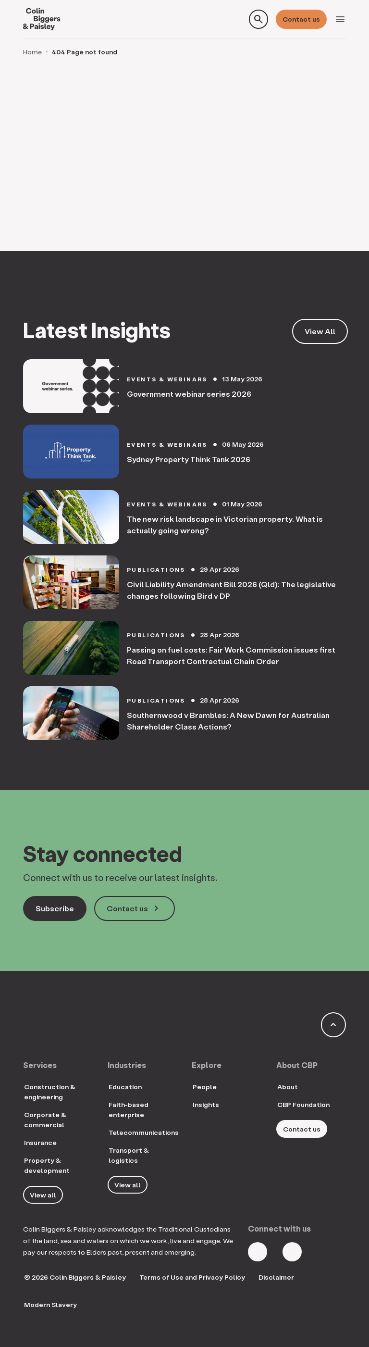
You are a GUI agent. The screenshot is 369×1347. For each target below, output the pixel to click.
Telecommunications (144, 1132)
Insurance (40, 1142)
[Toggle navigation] (340, 19)
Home (32, 51)
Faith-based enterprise (128, 1109)
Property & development (47, 1165)
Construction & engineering (49, 1091)
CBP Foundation (303, 1104)
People (205, 1086)
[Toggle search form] (258, 19)
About (287, 1086)
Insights (206, 1104)
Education (125, 1086)
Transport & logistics (129, 1155)
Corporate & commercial (45, 1119)
